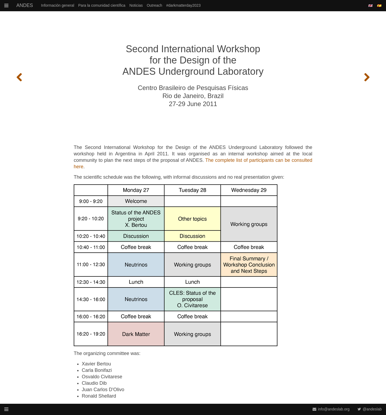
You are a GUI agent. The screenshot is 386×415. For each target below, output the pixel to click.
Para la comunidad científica (101, 5)
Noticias (136, 5)
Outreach (154, 5)
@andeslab (370, 409)
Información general (57, 5)
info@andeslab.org (331, 409)
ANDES (24, 5)
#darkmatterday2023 (183, 5)
